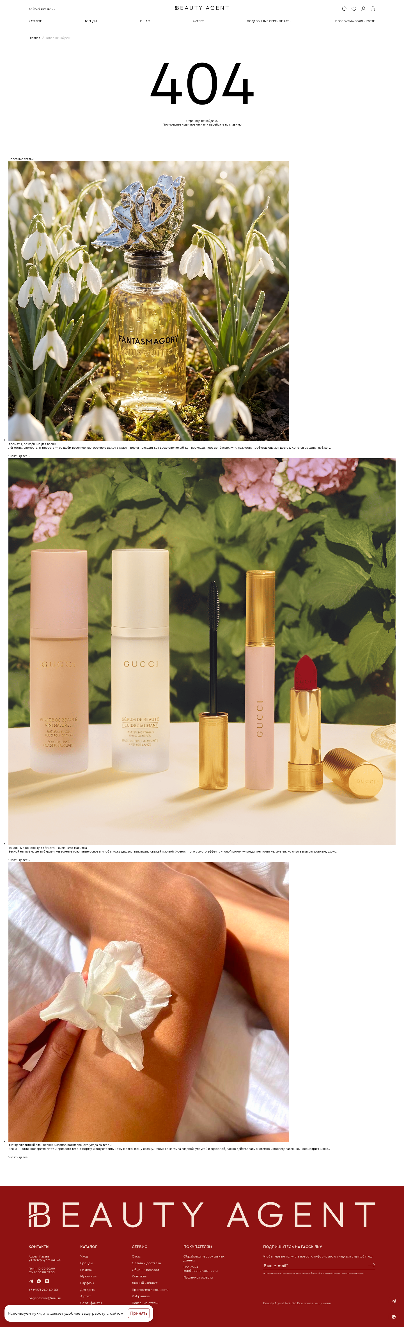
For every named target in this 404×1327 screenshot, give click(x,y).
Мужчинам (88, 1275)
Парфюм (86, 1282)
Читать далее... (19, 455)
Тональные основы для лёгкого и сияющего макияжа (47, 847)
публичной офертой (311, 1271)
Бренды (85, 1262)
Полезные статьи (144, 1302)
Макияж (86, 1268)
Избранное (140, 1296)
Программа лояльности (149, 1289)
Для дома (87, 1289)
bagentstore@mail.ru (44, 1296)
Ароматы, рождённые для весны (32, 443)
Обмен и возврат (144, 1268)
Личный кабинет (143, 1282)
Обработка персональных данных (202, 1257)
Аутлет (85, 1296)
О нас (136, 1255)
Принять (139, 1314)
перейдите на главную (225, 124)
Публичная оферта (197, 1276)
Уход (83, 1255)
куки (36, 1314)
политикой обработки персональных (340, 1271)
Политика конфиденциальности (199, 1268)
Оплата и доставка (145, 1262)
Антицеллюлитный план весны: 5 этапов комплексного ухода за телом (60, 1143)
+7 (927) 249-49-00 (42, 8)
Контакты (139, 1275)
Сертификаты (90, 1302)
